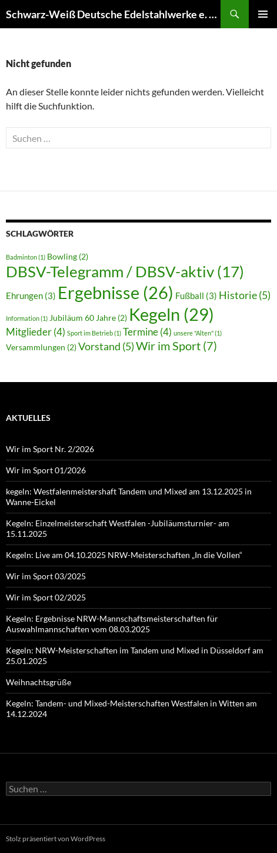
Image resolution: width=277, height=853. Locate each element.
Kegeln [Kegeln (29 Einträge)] (171, 314)
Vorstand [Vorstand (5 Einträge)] (106, 346)
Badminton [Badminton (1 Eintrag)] (25, 257)
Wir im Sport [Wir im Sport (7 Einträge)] (176, 345)
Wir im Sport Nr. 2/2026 (50, 449)
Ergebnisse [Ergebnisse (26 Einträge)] (115, 293)
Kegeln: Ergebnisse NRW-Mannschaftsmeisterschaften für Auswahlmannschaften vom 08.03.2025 (112, 623)
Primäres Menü (263, 14)
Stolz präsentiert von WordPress (55, 838)
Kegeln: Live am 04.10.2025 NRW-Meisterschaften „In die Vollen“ (124, 555)
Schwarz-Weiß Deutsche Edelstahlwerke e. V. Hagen (113, 14)
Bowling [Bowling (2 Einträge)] (67, 256)
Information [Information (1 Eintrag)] (27, 318)
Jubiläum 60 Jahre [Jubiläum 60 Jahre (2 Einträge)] (88, 318)
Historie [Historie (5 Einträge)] (245, 294)
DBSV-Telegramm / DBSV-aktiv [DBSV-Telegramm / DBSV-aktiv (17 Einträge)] (125, 271)
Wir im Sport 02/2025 (46, 597)
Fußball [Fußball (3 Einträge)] (196, 295)
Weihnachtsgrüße (38, 682)
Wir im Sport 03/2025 (46, 576)
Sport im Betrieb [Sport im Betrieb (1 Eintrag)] (94, 333)
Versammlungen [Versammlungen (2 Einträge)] (41, 347)
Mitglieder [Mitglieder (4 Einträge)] (35, 332)
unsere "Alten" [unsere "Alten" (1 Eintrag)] (197, 333)
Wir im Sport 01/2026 (46, 470)
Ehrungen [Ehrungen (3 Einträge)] (31, 295)
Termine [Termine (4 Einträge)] (147, 332)
